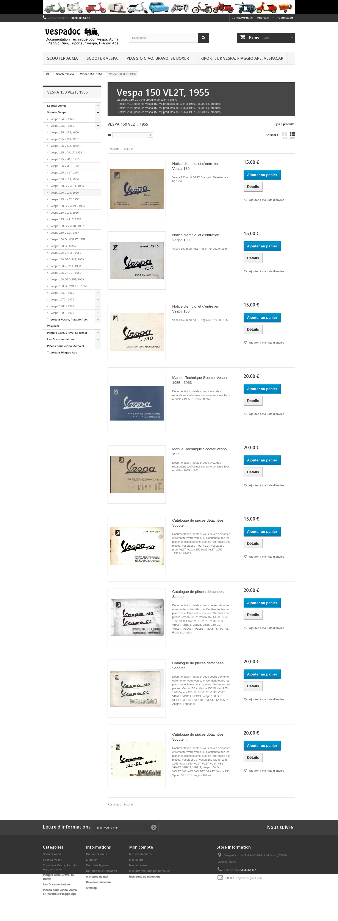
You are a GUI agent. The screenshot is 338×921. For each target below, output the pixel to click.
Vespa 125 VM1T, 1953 (65, 159)
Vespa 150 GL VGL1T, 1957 (67, 239)
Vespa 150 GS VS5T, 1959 (67, 279)
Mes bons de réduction (144, 876)
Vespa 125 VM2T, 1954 (65, 165)
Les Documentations (61, 339)
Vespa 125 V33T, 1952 (64, 145)
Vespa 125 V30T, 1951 (64, 139)
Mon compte (141, 847)
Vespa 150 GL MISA (63, 246)
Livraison (92, 859)
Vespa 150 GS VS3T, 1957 (67, 226)
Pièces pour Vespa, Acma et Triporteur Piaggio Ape (65, 349)
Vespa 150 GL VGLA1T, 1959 (68, 286)
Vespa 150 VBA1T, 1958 (65, 266)
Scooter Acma (62, 58)
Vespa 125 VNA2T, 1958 (65, 252)
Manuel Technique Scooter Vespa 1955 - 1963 (199, 380)
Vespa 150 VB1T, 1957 (64, 232)
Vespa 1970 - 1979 (62, 299)
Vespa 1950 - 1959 (62, 125)
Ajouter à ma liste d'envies (266, 200)
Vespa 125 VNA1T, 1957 (65, 219)
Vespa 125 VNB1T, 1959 (65, 272)
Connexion (286, 17)
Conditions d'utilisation (101, 871)
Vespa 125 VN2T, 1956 (64, 199)
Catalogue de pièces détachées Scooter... (198, 522)
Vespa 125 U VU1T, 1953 (66, 152)
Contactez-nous (242, 17)
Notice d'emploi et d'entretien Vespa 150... (195, 166)
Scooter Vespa (102, 58)
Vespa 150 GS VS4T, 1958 (67, 259)
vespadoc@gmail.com (248, 877)
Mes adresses (138, 865)
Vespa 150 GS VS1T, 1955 (67, 186)
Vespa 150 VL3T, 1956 (64, 212)
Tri (109, 134)
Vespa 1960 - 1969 (62, 292)
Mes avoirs (136, 859)
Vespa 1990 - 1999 (62, 312)
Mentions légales (97, 865)
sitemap (91, 887)
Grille (284, 135)
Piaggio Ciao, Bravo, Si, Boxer (158, 58)
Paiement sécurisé (98, 882)
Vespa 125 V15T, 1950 (64, 132)
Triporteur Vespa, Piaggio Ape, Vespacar (240, 58)
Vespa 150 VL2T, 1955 (64, 192)
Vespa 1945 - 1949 (62, 119)
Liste (292, 135)
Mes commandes (140, 854)
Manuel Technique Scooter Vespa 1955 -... (199, 451)
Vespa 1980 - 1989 (62, 306)
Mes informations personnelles (149, 871)
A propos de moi (97, 876)
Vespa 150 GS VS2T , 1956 (67, 206)
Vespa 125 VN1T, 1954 (64, 172)
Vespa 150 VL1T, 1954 (64, 179)
